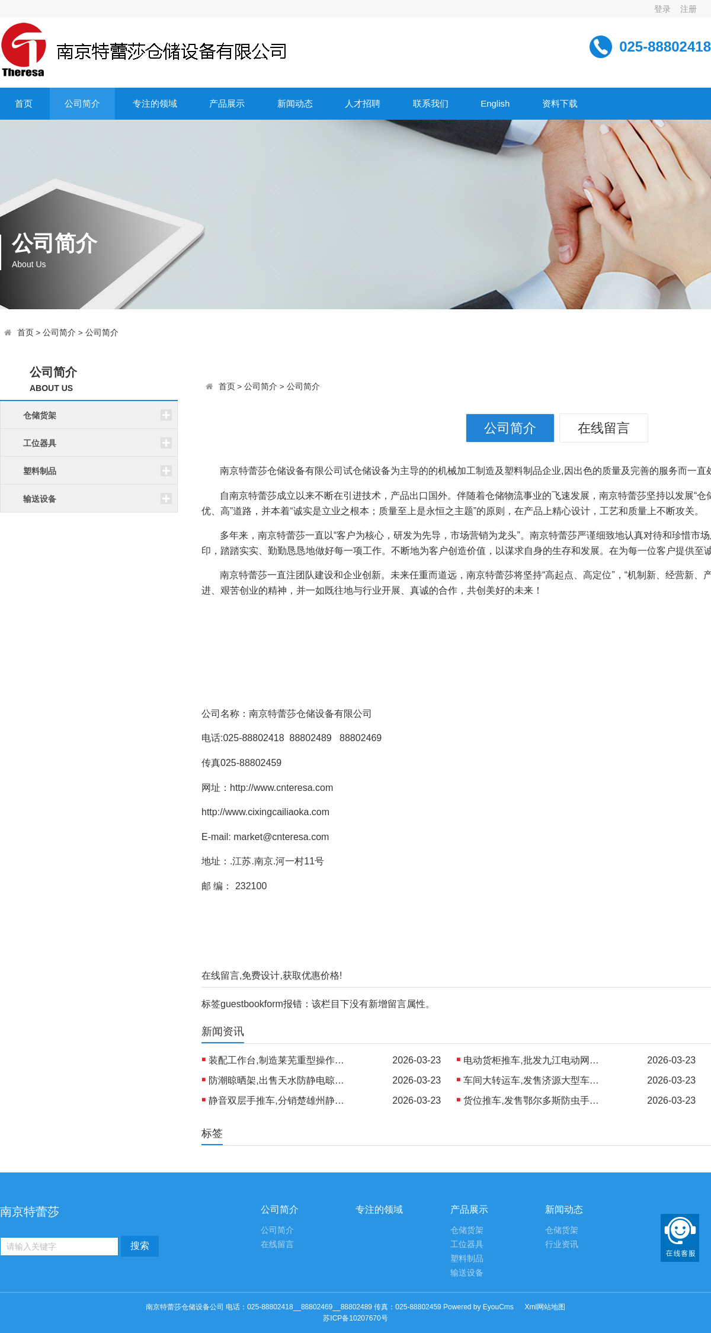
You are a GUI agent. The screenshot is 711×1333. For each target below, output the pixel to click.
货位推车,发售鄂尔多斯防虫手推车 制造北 (534, 1100)
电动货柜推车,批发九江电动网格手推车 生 (534, 1060)
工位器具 (466, 1244)
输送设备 (466, 1272)
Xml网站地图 (545, 1307)
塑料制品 (466, 1258)
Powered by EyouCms (477, 1307)
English (495, 103)
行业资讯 (561, 1244)
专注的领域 (155, 103)
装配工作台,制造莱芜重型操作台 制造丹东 (280, 1060)
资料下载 (560, 103)
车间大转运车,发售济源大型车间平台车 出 (534, 1080)
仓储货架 (466, 1230)
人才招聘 (362, 103)
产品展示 (227, 103)
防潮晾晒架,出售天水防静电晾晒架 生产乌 (280, 1080)
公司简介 (82, 103)
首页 (24, 103)
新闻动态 (295, 103)
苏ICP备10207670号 (355, 1318)
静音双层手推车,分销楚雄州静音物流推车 (280, 1100)
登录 (662, 9)
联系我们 (431, 103)
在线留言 (604, 428)
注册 (688, 9)
